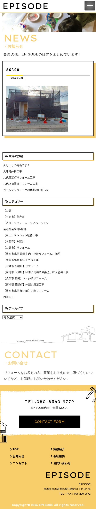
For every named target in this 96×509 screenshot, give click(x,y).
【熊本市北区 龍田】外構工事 (21, 259)
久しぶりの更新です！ (16, 165)
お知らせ (8, 296)
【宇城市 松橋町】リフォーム (21, 266)
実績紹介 (58, 449)
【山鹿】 (8, 210)
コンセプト (18, 463)
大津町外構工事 (12, 171)
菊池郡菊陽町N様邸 (14, 229)
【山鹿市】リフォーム (16, 247)
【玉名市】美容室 (14, 216)
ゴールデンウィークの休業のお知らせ (26, 189)
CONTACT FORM (49, 422)
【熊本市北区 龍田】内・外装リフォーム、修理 (31, 253)
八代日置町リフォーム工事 (19, 177)
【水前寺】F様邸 (13, 241)
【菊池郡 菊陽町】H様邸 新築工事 (23, 284)
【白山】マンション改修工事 (20, 235)
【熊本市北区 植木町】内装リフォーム (26, 290)
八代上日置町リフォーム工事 (20, 183)
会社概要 (58, 456)
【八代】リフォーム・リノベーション (26, 223)
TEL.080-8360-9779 (49, 401)
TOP (14, 449)
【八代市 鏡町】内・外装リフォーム (25, 278)
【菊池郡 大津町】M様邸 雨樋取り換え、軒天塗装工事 (35, 272)
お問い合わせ (61, 463)
